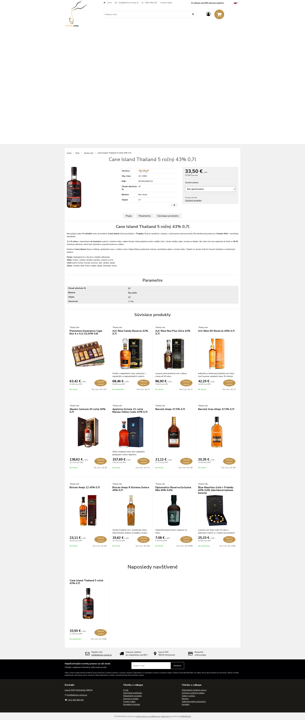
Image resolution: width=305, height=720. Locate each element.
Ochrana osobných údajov (193, 693)
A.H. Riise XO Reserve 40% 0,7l (216, 331)
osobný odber (166, 2)
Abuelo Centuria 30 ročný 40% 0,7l (88, 410)
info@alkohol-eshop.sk (128, 2)
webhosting (165, 716)
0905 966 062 (151, 2)
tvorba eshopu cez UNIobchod (148, 716)
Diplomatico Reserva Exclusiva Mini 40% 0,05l (173, 489)
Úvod (109, 2)
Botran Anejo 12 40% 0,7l (85, 487)
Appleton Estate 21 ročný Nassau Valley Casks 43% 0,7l (129, 410)
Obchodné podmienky (132, 693)
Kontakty (185, 704)
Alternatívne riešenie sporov (194, 690)
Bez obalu (132, 292)
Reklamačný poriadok (132, 696)
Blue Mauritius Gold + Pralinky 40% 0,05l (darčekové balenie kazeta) (215, 490)
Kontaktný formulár (131, 704)
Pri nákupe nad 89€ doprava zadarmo (207, 3)
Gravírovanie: (192, 182)
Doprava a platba (130, 698)
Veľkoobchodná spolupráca (194, 701)
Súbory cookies (188, 696)
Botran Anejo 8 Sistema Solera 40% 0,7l (130, 489)
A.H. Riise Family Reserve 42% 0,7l (130, 332)
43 (129, 288)
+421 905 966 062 (76, 700)
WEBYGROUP (185, 716)
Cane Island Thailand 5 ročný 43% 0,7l (86, 582)
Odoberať (177, 666)
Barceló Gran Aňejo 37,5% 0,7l (216, 409)
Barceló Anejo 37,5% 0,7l (170, 409)
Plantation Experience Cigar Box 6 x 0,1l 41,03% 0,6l (86, 332)
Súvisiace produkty (193, 200)
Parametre (145, 216)
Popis (129, 216)
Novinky (185, 698)
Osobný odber (129, 701)
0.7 (129, 297)
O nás (125, 690)
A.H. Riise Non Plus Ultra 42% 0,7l (172, 332)
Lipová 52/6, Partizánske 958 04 (78, 690)
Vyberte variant (100, 383)
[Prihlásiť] (208, 14)
